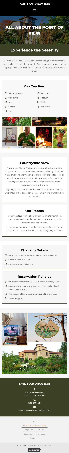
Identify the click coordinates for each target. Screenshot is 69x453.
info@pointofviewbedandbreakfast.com (34, 410)
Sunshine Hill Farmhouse (34, 434)
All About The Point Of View (34, 425)
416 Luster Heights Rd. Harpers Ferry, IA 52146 (34, 393)
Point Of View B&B (34, 3)
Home (34, 421)
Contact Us (34, 438)
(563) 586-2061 (34, 403)
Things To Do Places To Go (34, 429)
